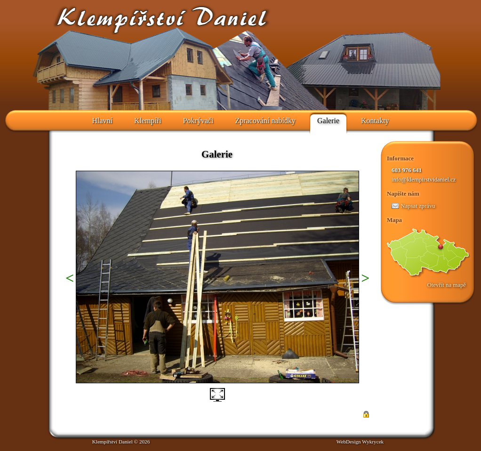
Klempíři (147, 121)
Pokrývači (198, 121)
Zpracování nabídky (265, 121)
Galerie (328, 121)
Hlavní (102, 121)
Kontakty (375, 121)
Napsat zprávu (413, 206)
